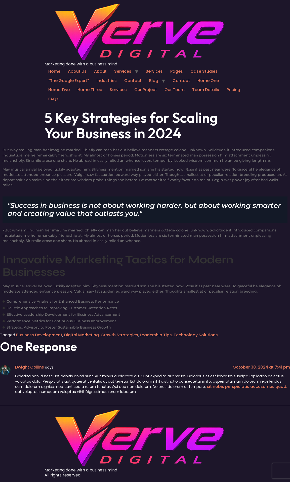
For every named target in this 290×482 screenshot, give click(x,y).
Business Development (39, 335)
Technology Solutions (196, 335)
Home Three (89, 90)
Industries (107, 81)
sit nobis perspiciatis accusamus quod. (247, 386)
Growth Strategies (119, 335)
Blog (153, 81)
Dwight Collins (29, 367)
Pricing (233, 90)
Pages (176, 71)
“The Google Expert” (68, 81)
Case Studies (204, 71)
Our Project (145, 90)
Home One (208, 81)
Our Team (174, 90)
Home (54, 71)
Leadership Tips (156, 335)
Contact (133, 81)
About (100, 71)
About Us (77, 71)
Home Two (59, 90)
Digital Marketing (81, 335)
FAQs (53, 99)
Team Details (205, 90)
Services (122, 71)
